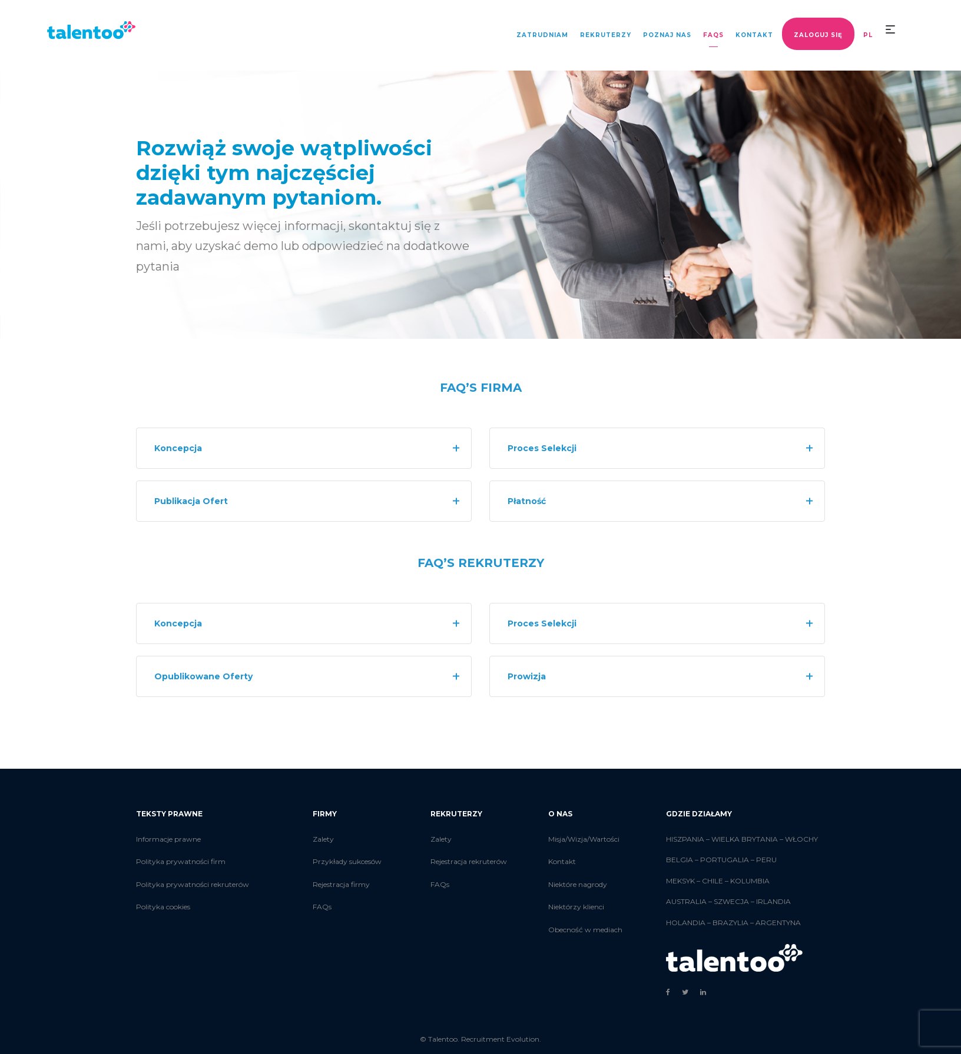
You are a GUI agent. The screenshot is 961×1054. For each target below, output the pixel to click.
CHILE (712, 880)
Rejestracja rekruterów (468, 861)
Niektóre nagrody (577, 884)
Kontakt (562, 861)
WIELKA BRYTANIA (744, 839)
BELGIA (679, 859)
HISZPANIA (685, 839)
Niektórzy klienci (576, 906)
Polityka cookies (163, 906)
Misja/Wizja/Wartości (583, 839)
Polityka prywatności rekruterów (192, 884)
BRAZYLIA (730, 922)
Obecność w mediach (585, 929)
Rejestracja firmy (341, 884)
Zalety (323, 839)
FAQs (322, 906)
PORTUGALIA (724, 859)
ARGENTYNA (778, 922)
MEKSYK (680, 880)
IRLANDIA (773, 901)
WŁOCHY (801, 839)
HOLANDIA (685, 922)
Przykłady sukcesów (347, 861)
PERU (766, 859)
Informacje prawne (168, 839)
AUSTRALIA (686, 901)
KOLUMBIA (750, 880)
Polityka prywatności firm (181, 861)
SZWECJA (731, 901)
